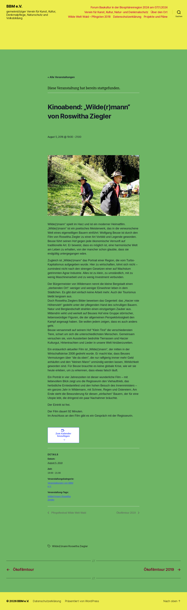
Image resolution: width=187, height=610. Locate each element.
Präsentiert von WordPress (82, 601)
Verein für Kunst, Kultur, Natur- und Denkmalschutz (116, 12)
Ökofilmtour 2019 (126, 512)
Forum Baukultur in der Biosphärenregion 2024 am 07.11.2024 (129, 7)
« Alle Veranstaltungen (61, 77)
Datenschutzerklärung (127, 16)
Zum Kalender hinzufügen (63, 434)
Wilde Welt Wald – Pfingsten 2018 (89, 16)
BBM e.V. (14, 6)
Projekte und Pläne (156, 16)
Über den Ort (159, 12)
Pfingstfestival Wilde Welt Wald (68, 512)
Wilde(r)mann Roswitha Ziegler (70, 546)
